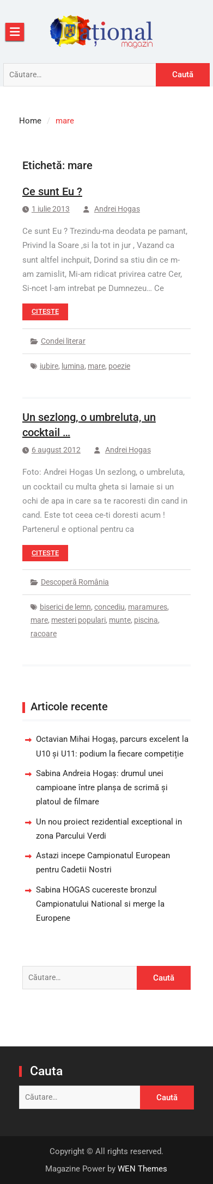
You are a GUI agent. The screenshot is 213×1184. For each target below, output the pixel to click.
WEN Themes (142, 1169)
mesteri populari (78, 620)
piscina (146, 620)
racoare (44, 633)
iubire (49, 366)
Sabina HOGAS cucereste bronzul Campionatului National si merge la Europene (100, 904)
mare (96, 366)
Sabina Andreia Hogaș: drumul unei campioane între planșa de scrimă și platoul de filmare (102, 787)
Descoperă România (75, 582)
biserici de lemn (65, 607)
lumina (73, 366)
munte (120, 620)
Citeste (45, 311)
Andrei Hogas (117, 208)
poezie (119, 366)
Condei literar (63, 341)
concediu (109, 607)
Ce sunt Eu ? (52, 191)
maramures (147, 607)
